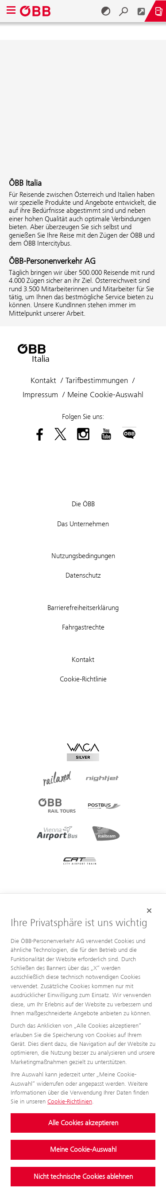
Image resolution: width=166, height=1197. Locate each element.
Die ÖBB (83, 504)
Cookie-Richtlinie (83, 679)
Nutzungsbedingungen (83, 556)
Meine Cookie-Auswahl (83, 1149)
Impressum (40, 394)
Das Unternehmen (83, 524)
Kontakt (43, 380)
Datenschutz (83, 575)
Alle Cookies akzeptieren (83, 1123)
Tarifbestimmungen (97, 380)
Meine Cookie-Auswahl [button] (105, 394)
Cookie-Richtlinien (69, 1101)
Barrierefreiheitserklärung (83, 607)
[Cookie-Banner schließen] (149, 910)
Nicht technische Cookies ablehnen (83, 1176)
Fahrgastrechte (83, 627)
